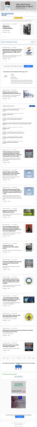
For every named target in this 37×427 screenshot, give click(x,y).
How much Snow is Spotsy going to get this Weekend (12, 119)
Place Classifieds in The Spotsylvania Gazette (11, 109)
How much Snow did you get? (8, 114)
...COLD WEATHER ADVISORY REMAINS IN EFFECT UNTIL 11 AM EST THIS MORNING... (11, 299)
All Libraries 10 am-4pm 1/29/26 (8, 333)
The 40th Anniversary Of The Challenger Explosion (11, 348)
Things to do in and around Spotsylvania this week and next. (12, 92)
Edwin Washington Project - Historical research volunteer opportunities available (17, 123)
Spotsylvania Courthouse (6, 47)
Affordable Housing (6, 128)
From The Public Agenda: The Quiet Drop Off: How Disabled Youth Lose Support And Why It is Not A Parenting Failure (12, 229)
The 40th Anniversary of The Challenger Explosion (11, 345)
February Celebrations (7, 27)
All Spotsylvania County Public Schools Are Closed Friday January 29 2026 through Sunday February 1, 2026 (12, 191)
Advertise (28, 66)
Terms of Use (16, 426)
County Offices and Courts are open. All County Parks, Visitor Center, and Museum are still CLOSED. (11, 281)
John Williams (4, 32)
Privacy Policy (21, 426)
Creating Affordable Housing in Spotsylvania (10, 142)
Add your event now (18, 376)
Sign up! (18, 366)
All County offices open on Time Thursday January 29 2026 (12, 316)
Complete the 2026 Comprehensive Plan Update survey (11, 247)
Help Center (21, 424)
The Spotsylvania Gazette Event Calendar (9, 374)
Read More (4, 115)
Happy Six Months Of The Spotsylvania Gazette (10, 211)
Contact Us (16, 424)
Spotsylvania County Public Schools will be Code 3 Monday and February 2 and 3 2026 (11, 173)
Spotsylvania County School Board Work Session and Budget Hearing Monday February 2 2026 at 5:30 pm (12, 51)
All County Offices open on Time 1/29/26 (9, 318)
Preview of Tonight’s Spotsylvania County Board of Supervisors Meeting (12, 263)
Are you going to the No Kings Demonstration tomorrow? (13, 137)
